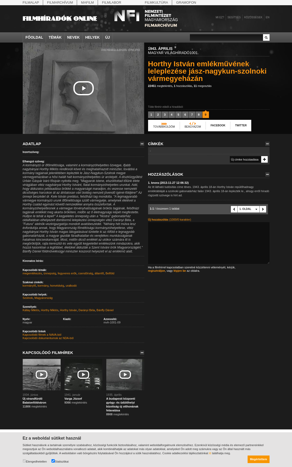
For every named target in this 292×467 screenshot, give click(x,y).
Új (107, 37)
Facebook (218, 125)
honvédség (57, 285)
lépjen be (179, 270)
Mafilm (87, 2)
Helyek (92, 37)
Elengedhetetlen (35, 461)
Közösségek (253, 17)
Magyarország (43, 297)
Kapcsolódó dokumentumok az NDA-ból (48, 338)
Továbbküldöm (164, 126)
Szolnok (28, 297)
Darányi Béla (87, 310)
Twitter (241, 125)
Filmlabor (111, 2)
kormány (43, 285)
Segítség (234, 17)
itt (210, 453)
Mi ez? (220, 17)
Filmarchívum (60, 2)
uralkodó (71, 285)
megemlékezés (32, 273)
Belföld (110, 273)
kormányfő (29, 285)
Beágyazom (193, 126)
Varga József (73, 398)
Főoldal (34, 37)
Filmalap (31, 2)
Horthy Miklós (50, 310)
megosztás (203, 85)
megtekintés (160, 85)
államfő (99, 273)
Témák (55, 37)
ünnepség (50, 273)
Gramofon (186, 2)
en (268, 17)
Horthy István (68, 310)
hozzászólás (183, 85)
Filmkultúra (156, 2)
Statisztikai (60, 461)
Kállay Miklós (31, 310)
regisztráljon (156, 270)
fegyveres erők (67, 273)
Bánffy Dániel (105, 310)
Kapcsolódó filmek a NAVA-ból (42, 334)
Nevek (73, 37)
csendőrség (85, 273)
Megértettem (258, 459)
